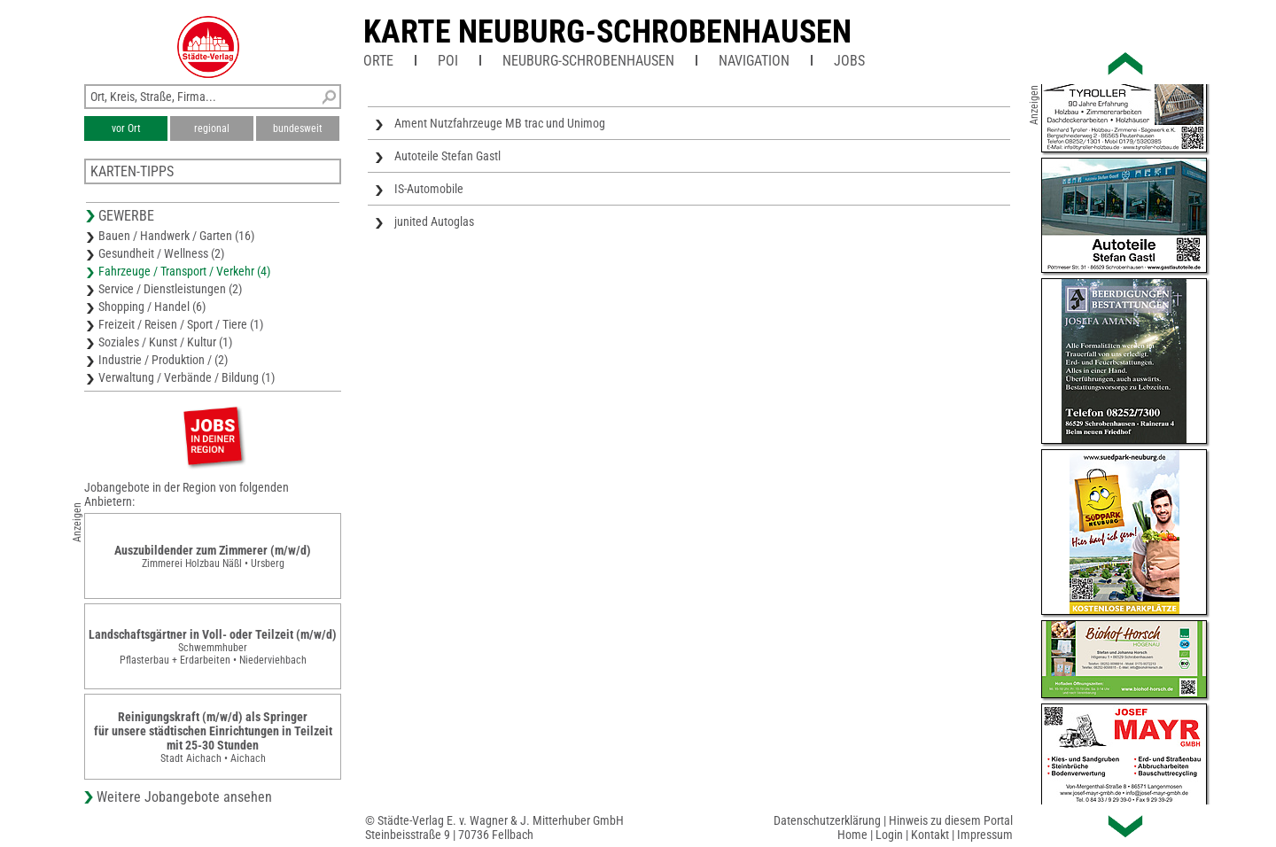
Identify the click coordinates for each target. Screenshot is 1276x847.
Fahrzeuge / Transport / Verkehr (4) (184, 271)
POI (448, 60)
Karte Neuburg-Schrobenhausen (607, 32)
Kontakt (930, 835)
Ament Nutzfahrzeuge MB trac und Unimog (499, 123)
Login (889, 835)
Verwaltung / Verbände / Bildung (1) (186, 377)
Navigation (754, 60)
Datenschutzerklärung (827, 820)
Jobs (849, 60)
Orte (378, 60)
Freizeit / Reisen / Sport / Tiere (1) (180, 324)
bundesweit (298, 128)
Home (852, 835)
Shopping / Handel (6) (152, 306)
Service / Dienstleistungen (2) (170, 289)
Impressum (985, 835)
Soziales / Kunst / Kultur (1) (165, 342)
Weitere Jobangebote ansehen (184, 797)
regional (212, 128)
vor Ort (126, 128)
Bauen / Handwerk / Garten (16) (176, 236)
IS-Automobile (428, 189)
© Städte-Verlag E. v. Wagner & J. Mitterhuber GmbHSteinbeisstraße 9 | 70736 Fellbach (494, 827)
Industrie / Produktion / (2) (163, 360)
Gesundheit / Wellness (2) (161, 253)
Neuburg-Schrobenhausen (588, 60)
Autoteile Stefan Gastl (447, 156)
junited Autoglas (434, 221)
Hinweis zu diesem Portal (951, 820)
